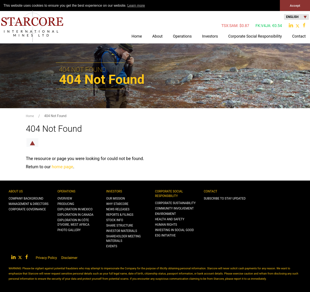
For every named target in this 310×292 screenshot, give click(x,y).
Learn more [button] (136, 5)
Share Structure (119, 225)
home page (62, 166)
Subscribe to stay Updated (225, 198)
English (296, 17)
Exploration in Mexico (75, 209)
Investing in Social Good (174, 230)
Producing (65, 204)
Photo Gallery (69, 230)
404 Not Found (55, 116)
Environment (165, 214)
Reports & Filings (119, 214)
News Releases (117, 209)
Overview (64, 198)
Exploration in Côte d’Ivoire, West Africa (73, 222)
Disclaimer (69, 258)
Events (111, 246)
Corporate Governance (27, 209)
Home (137, 36)
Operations (66, 191)
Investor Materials (121, 231)
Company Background (26, 198)
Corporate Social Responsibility (169, 194)
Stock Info (114, 220)
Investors (114, 191)
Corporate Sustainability (175, 203)
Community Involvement (174, 208)
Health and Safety (169, 219)
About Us (16, 191)
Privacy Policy (46, 258)
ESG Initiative (165, 235)
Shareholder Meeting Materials (123, 239)
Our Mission (115, 198)
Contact (210, 191)
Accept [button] (295, 5)
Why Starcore (117, 204)
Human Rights (166, 224)
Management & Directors (28, 204)
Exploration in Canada (75, 214)
